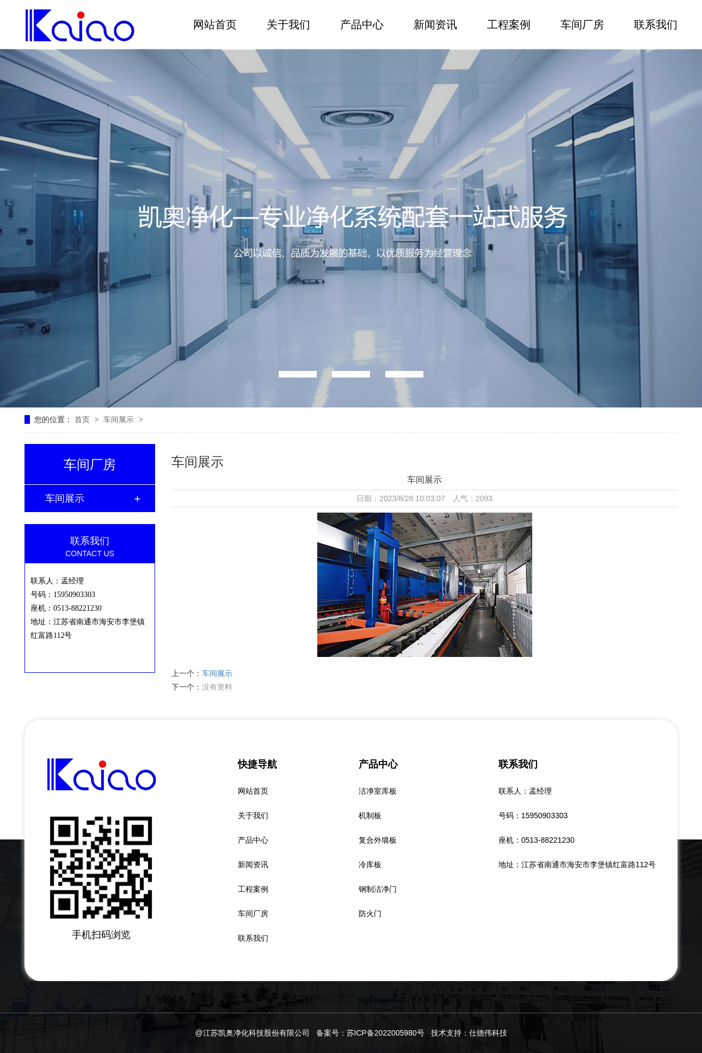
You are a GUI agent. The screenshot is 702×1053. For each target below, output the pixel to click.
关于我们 (288, 25)
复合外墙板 (378, 840)
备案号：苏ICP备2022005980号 (370, 1032)
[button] (298, 374)
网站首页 (215, 25)
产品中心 (362, 25)
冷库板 (370, 864)
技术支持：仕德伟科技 (469, 1032)
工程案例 (509, 25)
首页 (83, 419)
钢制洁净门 (378, 889)
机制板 (370, 815)
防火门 (370, 913)
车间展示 (119, 419)
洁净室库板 (378, 791)
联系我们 (656, 25)
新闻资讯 (435, 25)
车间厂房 (582, 25)
